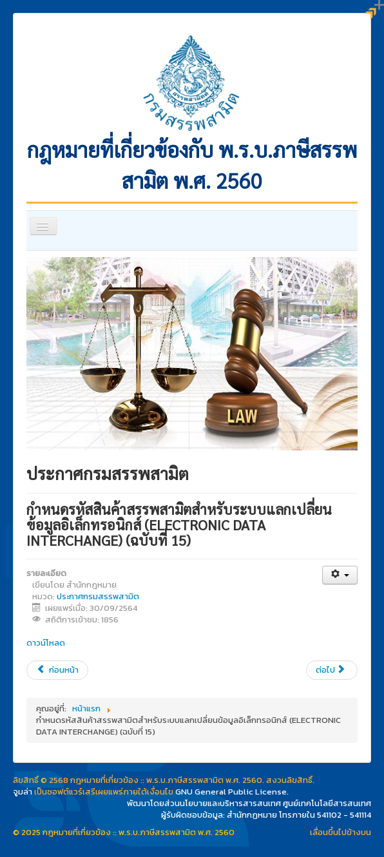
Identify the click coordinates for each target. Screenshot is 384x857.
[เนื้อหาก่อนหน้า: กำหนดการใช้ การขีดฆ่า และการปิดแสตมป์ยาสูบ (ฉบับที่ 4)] (57, 670)
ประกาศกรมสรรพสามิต (98, 596)
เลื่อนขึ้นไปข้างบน (340, 832)
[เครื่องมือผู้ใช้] (340, 575)
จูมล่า (22, 791)
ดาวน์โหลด (45, 643)
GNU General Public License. (232, 791)
